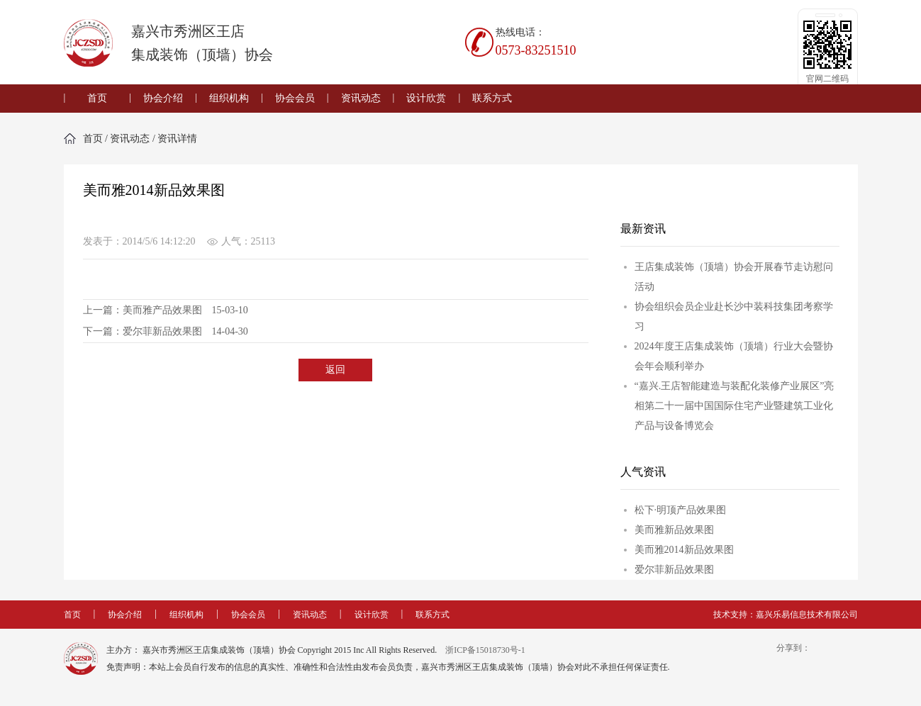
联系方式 (492, 98)
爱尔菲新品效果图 (674, 569)
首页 (97, 98)
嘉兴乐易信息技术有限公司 (807, 615)
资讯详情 (177, 138)
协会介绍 (163, 98)
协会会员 (295, 98)
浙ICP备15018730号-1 (485, 650)
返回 (335, 369)
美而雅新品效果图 (674, 530)
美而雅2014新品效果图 (684, 549)
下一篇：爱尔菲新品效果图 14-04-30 (165, 331)
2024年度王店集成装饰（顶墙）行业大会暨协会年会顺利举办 (734, 356)
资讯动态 (361, 98)
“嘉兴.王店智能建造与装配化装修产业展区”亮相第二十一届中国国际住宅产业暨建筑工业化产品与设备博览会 (735, 406)
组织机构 (229, 98)
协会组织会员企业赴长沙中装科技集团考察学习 (734, 316)
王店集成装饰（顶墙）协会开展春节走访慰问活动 (734, 277)
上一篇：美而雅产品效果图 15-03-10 (165, 310)
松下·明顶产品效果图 (681, 510)
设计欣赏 (426, 98)
